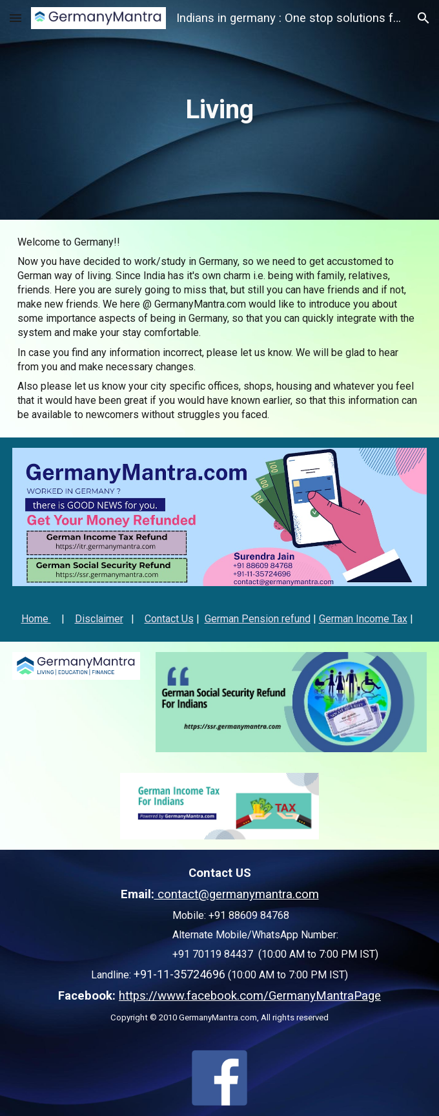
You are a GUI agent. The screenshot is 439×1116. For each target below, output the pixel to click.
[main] (219, 110)
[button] (15, 18)
